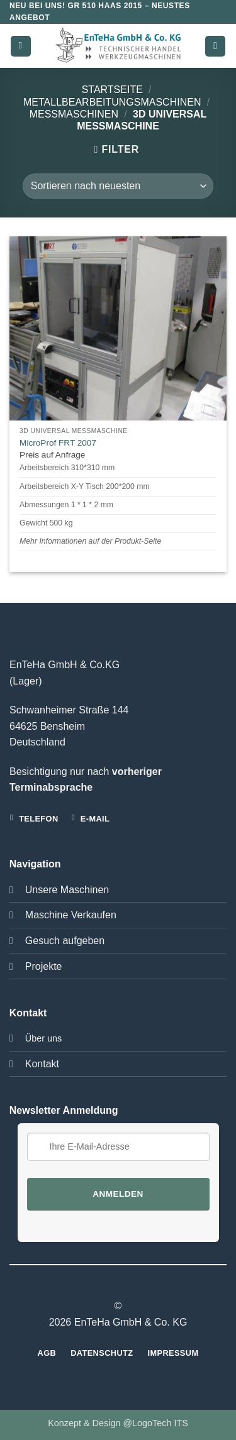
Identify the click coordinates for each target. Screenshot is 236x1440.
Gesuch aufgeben (64, 940)
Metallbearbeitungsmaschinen (112, 102)
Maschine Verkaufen (70, 915)
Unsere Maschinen (67, 889)
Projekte (43, 966)
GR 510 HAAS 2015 (104, 5)
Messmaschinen (74, 114)
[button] (21, 46)
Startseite (112, 89)
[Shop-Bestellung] (118, 186)
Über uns (43, 1038)
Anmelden (118, 1194)
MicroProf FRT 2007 (58, 443)
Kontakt (42, 1063)
